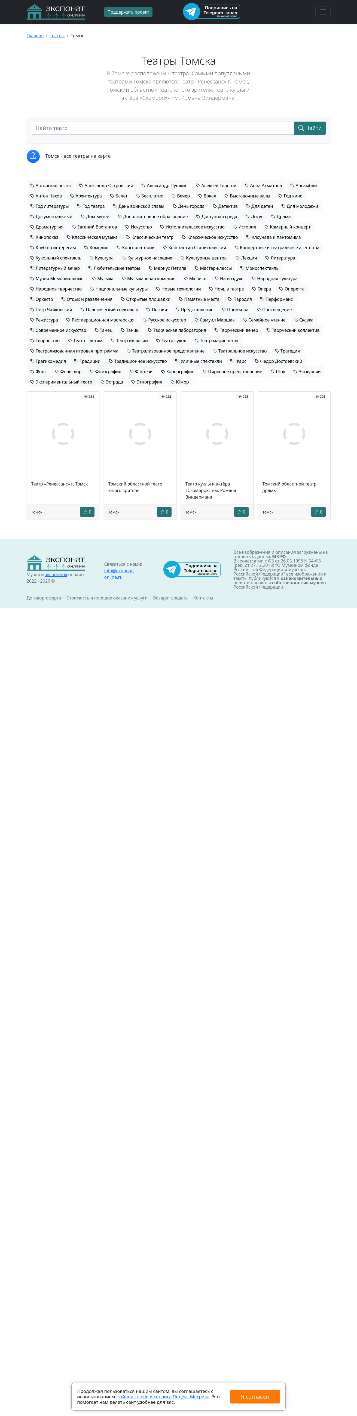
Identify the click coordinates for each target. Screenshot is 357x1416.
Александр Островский (106, 185)
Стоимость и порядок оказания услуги (107, 598)
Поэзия (156, 310)
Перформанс (276, 299)
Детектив (225, 206)
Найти (310, 128)
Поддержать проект (128, 12)
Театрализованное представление (166, 351)
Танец (103, 330)
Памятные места (199, 299)
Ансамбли (303, 185)
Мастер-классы (213, 268)
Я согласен (255, 1396)
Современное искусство (58, 330)
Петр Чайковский (51, 310)
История (244, 227)
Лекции (246, 258)
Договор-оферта (44, 598)
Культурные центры (204, 258)
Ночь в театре (226, 289)
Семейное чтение (264, 320)
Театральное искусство (240, 351)
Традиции (87, 361)
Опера (261, 289)
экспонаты (56, 574)
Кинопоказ (44, 237)
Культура (102, 258)
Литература (280, 258)
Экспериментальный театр (61, 382)
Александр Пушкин (164, 185)
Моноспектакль (259, 268)
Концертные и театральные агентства (277, 248)
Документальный (51, 216)
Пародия (240, 299)
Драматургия (47, 227)
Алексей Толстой (216, 185)
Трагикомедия (48, 361)
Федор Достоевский (278, 361)
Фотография (105, 372)
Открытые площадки (145, 299)
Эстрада (111, 382)
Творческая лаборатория (177, 330)
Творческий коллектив (293, 330)
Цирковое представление (232, 372)
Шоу (277, 372)
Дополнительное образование (153, 216)
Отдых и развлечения (86, 299)
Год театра (91, 206)
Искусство (138, 227)
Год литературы (49, 206)
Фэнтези (141, 372)
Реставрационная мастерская (100, 320)
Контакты (203, 598)
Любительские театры (114, 268)
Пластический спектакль (109, 310)
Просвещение (274, 310)
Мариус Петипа (167, 268)
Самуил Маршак (214, 320)
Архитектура (86, 196)
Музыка (103, 279)
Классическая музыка (92, 237)
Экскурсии (307, 372)
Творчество (45, 341)
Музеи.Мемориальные (57, 279)
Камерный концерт (287, 227)
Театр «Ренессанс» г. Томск (59, 484)
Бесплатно (149, 196)
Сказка (303, 320)
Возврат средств (170, 598)
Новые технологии (178, 289)
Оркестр (41, 299)
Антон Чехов (46, 196)
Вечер (181, 196)
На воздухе (229, 279)
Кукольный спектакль (55, 258)
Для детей (259, 206)
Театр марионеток (216, 341)
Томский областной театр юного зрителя (135, 487)
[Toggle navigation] (323, 12)
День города (189, 206)
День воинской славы (138, 206)
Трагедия (287, 351)
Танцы (130, 330)
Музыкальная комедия (149, 279)
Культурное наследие (147, 258)
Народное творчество (56, 289)
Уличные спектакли (198, 361)
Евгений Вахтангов (94, 227)
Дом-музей (95, 216)
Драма (281, 216)
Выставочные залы (247, 196)
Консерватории (136, 248)
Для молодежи (299, 206)
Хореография (177, 372)
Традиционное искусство (138, 361)
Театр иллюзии (129, 341)
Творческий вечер (236, 330)
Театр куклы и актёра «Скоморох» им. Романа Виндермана (210, 490)
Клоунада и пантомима (273, 237)
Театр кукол (171, 341)
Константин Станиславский (194, 248)
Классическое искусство (210, 237)
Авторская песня (50, 185)
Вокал (207, 196)
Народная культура (275, 279)
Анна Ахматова (263, 185)
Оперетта (291, 289)
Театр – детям (85, 341)
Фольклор (68, 372)
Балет (118, 196)
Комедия (96, 248)
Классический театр (149, 237)
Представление (194, 310)
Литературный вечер (55, 268)
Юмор (179, 382)
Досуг (254, 216)
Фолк (38, 372)
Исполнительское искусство (192, 227)
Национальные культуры (119, 289)
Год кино (290, 196)
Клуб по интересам (53, 248)
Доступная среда (216, 216)
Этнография (146, 382)
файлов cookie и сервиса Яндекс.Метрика (162, 1396)
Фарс (238, 361)
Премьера (235, 310)
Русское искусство (164, 320)
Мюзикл (195, 279)
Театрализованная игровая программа (74, 351)
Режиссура (44, 320)
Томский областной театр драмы (290, 487)
